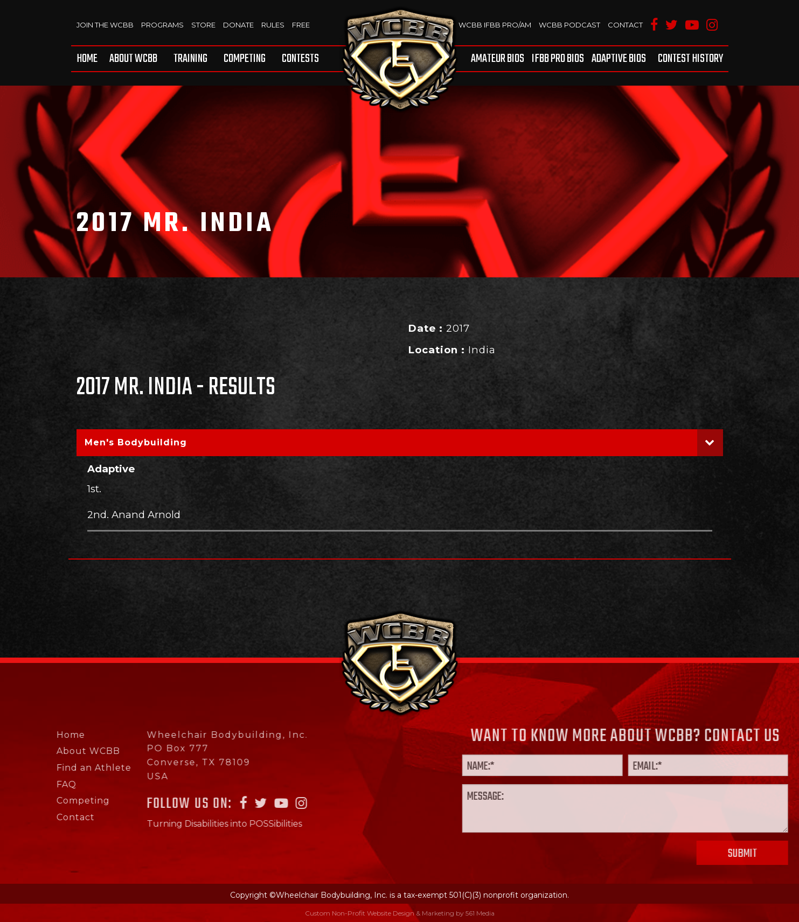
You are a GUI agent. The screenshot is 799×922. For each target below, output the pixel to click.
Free (301, 24)
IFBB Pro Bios (558, 59)
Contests (300, 59)
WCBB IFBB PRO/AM (494, 24)
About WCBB (133, 59)
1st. (94, 489)
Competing (245, 59)
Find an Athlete (52, 768)
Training (190, 59)
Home (87, 59)
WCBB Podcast (569, 24)
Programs (162, 24)
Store (203, 24)
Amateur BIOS (497, 59)
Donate (238, 24)
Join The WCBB (105, 24)
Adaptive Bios (619, 59)
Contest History (690, 59)
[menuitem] (89, 58)
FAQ (25, 784)
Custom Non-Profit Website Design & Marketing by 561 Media (400, 913)
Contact (625, 24)
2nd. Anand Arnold (133, 514)
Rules (272, 24)
